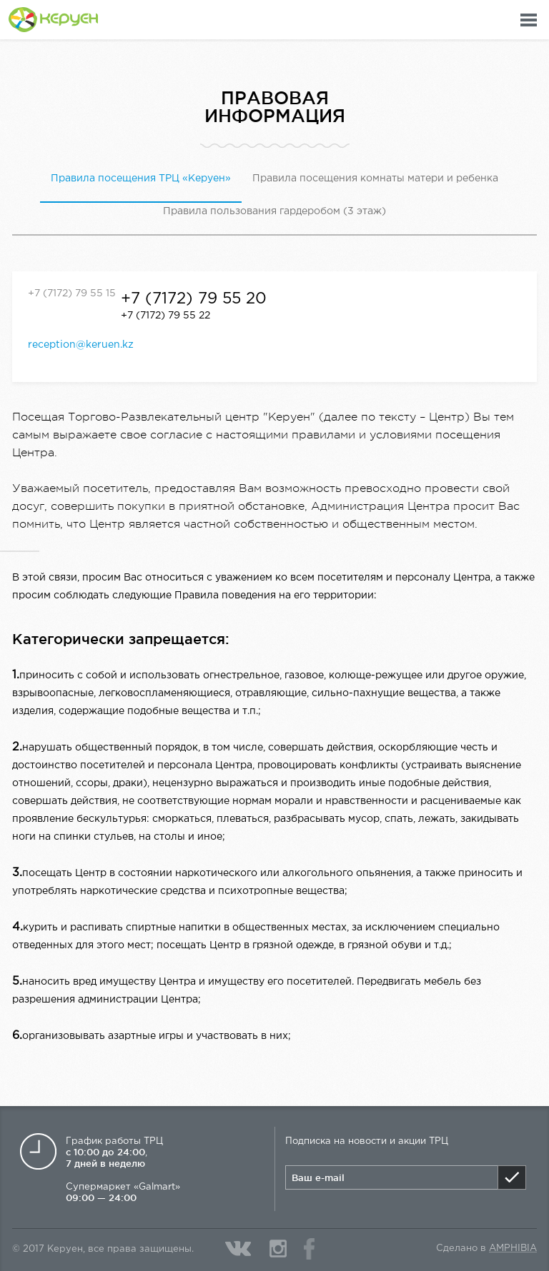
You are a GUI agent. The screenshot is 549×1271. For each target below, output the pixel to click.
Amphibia (513, 1248)
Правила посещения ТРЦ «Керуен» (141, 178)
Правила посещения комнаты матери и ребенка (375, 178)
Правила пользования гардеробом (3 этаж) (274, 211)
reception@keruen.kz (81, 345)
